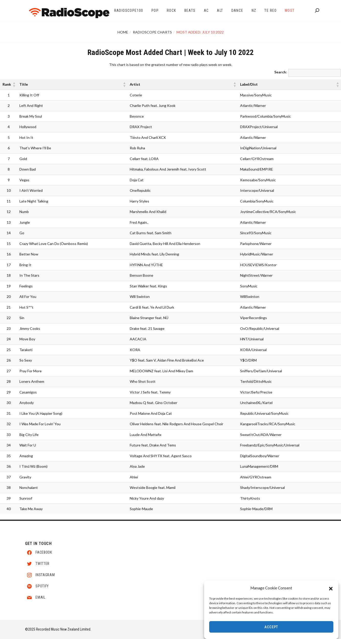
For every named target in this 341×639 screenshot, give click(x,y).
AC (206, 10)
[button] (330, 588)
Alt (220, 10)
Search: (280, 72)
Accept (271, 627)
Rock (171, 10)
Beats (190, 10)
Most (290, 10)
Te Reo (270, 10)
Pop (155, 10)
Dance (237, 10)
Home (122, 32)
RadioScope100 (128, 10)
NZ (254, 10)
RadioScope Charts (152, 32)
